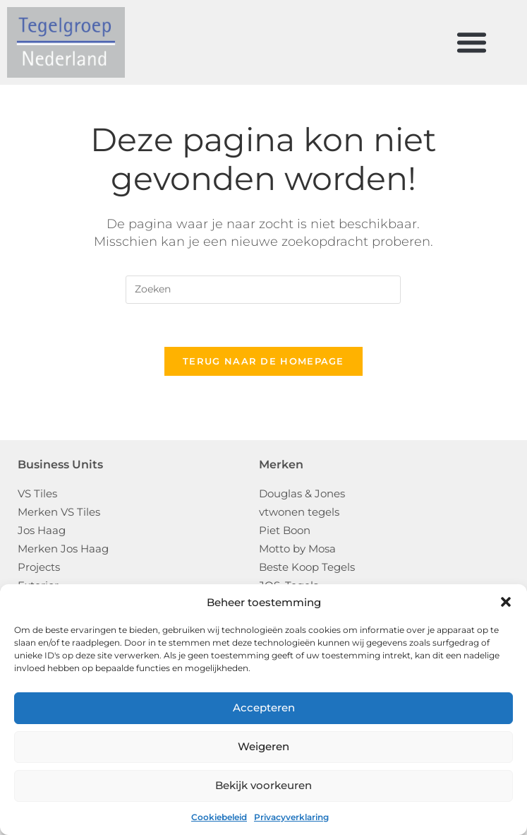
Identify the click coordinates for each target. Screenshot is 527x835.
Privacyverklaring (291, 817)
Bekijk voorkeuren (263, 785)
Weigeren (263, 746)
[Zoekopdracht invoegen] (263, 289)
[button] (506, 602)
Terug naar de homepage (263, 361)
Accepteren (264, 707)
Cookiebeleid (219, 817)
